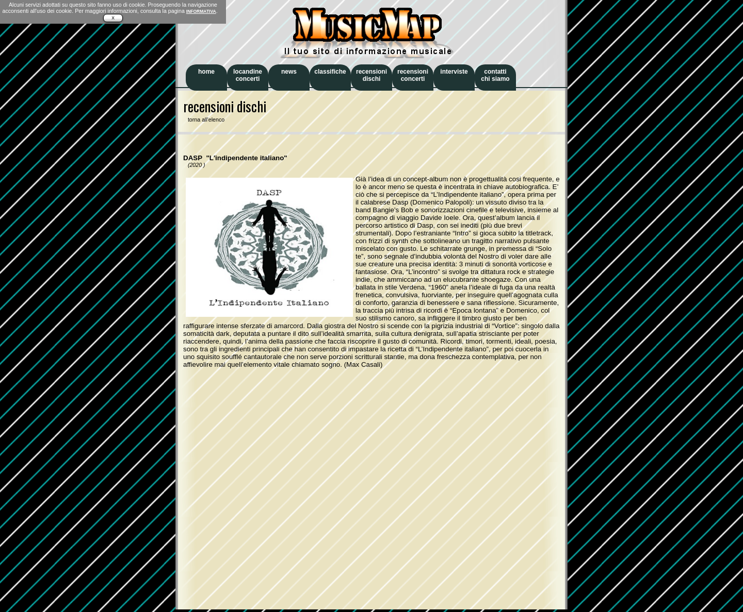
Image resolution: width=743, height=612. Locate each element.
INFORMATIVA (201, 11)
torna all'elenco (203, 119)
